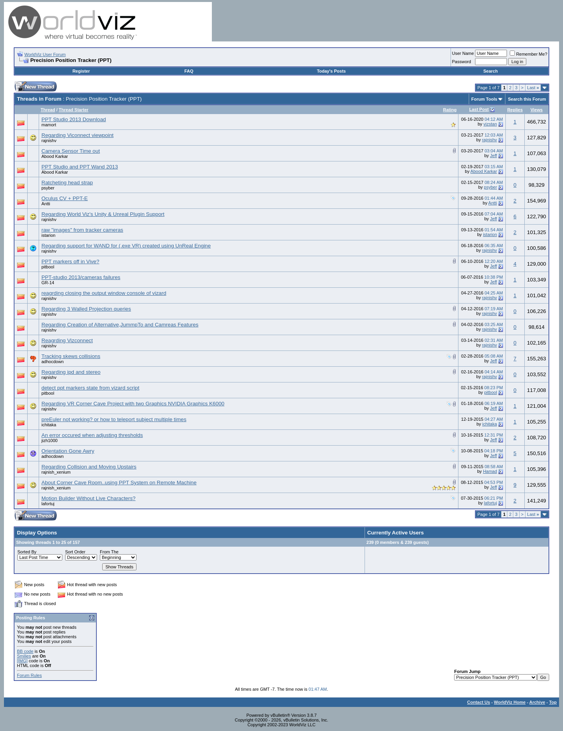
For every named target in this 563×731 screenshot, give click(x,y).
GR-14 (47, 282)
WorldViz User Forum (45, 54)
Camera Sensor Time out (70, 151)
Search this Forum (527, 99)
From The (109, 551)
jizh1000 (49, 440)
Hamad (490, 471)
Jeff (493, 155)
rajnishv (48, 140)
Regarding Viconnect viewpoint (77, 135)
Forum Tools (484, 99)
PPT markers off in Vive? (70, 261)
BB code (25, 651)
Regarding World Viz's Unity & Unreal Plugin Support (103, 214)
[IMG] (22, 660)
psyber (47, 188)
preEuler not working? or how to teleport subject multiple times (113, 419)
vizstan (490, 124)
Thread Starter (73, 109)
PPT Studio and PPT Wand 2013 (79, 167)
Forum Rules (29, 675)
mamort (48, 124)
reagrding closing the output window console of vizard (103, 293)
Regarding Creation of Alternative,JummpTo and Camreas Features (119, 325)
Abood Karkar (54, 156)
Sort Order (75, 551)
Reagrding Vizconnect (67, 340)
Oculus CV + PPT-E (64, 198)
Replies (515, 109)
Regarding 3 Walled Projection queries (86, 309)
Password (461, 61)
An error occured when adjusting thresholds (92, 435)
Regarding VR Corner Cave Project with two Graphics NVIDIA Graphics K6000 (132, 404)
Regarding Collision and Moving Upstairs (89, 467)
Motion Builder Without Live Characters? (88, 498)
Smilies (24, 656)
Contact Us (478, 702)
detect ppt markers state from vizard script (90, 388)
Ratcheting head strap (67, 183)
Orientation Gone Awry (67, 451)
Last (533, 87)
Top (553, 702)
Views (536, 109)
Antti (45, 203)
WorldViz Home (510, 702)
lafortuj (47, 503)
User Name (463, 53)
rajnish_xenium (56, 472)
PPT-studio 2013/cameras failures (80, 277)
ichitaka (48, 424)
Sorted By (26, 551)
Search (490, 71)
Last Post (479, 109)
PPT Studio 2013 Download (73, 119)
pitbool (47, 266)
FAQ (188, 71)
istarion (48, 235)
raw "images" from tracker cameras (82, 230)
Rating (449, 109)
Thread (48, 109)
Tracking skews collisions (70, 356)
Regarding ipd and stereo (71, 372)
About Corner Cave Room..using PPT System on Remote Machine (118, 482)
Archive (537, 702)
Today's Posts (331, 71)
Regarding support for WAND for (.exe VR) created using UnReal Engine (126, 246)
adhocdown (52, 361)
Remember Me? (528, 54)
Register (81, 71)
